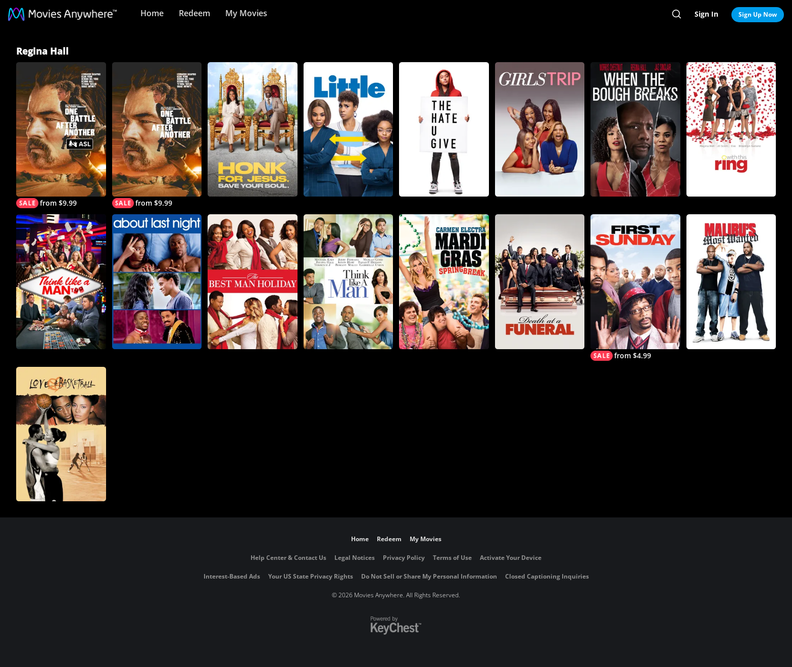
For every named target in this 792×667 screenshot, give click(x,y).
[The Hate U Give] (444, 129)
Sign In (706, 14)
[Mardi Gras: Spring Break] (444, 281)
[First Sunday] (635, 287)
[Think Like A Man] (348, 281)
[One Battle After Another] (157, 135)
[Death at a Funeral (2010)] (540, 281)
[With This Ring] (731, 129)
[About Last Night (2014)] (157, 281)
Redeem (194, 13)
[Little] (348, 129)
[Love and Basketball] (61, 434)
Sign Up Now (757, 14)
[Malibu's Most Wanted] (731, 281)
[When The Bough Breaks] (635, 129)
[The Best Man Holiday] (253, 281)
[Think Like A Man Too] (61, 281)
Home (152, 13)
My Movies (246, 13)
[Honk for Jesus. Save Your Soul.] (253, 129)
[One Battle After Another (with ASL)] (61, 135)
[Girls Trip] (540, 129)
